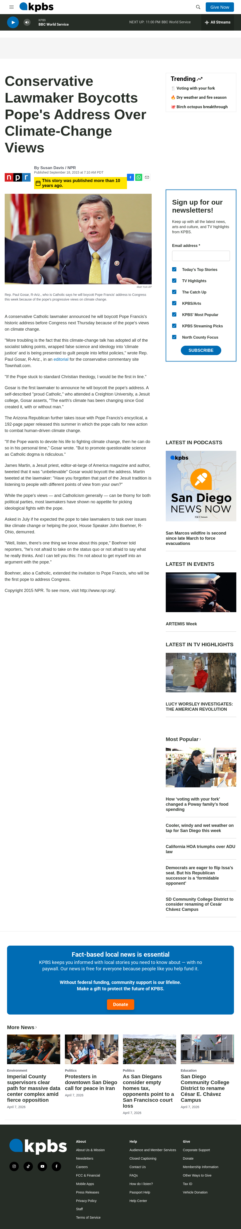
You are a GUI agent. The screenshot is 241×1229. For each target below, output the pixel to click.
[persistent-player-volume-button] (27, 23)
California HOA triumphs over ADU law (200, 849)
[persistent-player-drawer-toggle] (217, 23)
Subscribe (201, 350)
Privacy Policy (86, 1201)
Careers (82, 1167)
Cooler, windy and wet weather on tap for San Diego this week (200, 828)
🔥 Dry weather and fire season (199, 97)
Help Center (138, 1201)
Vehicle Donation (195, 1192)
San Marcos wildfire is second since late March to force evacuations (196, 538)
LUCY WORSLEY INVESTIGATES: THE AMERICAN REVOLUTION (199, 707)
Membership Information (200, 1167)
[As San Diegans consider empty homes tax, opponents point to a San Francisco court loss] (149, 1049)
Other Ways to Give (197, 1175)
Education (189, 1070)
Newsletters (84, 1158)
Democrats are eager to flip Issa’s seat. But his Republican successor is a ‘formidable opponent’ (199, 875)
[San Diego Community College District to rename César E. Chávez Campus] (207, 1049)
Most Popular (184, 739)
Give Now (219, 7)
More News (22, 1027)
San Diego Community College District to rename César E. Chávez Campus (205, 1088)
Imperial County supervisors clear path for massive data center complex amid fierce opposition (33, 1088)
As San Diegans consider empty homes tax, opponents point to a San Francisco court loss (148, 1091)
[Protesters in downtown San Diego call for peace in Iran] (91, 1049)
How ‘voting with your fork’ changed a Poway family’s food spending (197, 804)
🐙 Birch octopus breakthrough (199, 106)
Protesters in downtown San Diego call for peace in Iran (91, 1082)
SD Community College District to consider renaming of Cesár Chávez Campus (199, 904)
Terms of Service (88, 1217)
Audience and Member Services (153, 1150)
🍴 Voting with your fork (193, 88)
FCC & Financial (88, 1175)
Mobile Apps (85, 1184)
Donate (120, 1004)
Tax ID (187, 1184)
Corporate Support (196, 1150)
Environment (17, 1070)
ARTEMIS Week (181, 624)
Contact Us (138, 1167)
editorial (61, 359)
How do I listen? (141, 1184)
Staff (79, 1209)
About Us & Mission (90, 1150)
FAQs (134, 1175)
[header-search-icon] (198, 7)
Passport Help (140, 1192)
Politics (71, 1070)
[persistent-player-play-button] (13, 23)
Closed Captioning (143, 1158)
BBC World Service (54, 26)
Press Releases (87, 1192)
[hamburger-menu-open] (11, 7)
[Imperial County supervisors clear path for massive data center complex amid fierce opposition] (33, 1049)
